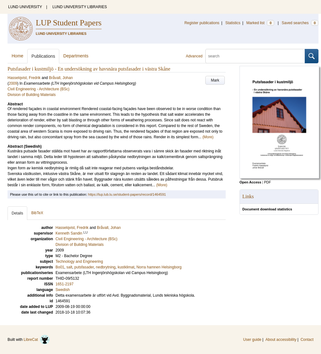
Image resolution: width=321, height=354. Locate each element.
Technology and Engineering (79, 261)
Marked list (260, 23)
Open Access (250, 182)
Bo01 (59, 267)
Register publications (201, 23)
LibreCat (37, 340)
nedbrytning (106, 267)
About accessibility (281, 339)
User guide (252, 339)
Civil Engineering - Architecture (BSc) (38, 89)
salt (69, 267)
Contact (307, 339)
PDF (267, 182)
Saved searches (300, 23)
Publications (43, 56)
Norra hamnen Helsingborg (159, 267)
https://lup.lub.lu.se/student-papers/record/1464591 (127, 194)
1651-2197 (64, 284)
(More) (208, 137)
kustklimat (126, 267)
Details (17, 213)
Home (17, 55)
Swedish (62, 290)
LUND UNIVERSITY (25, 7)
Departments (75, 55)
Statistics (232, 23)
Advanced (194, 56)
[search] (255, 56)
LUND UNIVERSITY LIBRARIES (79, 7)
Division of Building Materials (31, 94)
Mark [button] (215, 80)
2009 (13, 83)
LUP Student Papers (69, 22)
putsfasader (84, 267)
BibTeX (37, 213)
